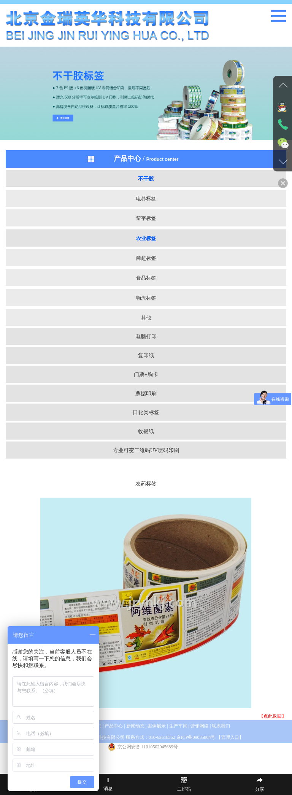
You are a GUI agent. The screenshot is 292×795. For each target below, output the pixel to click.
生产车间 (178, 726)
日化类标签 (146, 412)
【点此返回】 (272, 716)
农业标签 (146, 238)
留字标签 (146, 218)
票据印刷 (146, 393)
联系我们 (221, 726)
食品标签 (146, 278)
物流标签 (146, 298)
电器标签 (146, 198)
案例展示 (157, 726)
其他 (146, 318)
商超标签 (146, 258)
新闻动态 (135, 726)
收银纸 (146, 431)
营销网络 (199, 726)
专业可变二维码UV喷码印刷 (146, 450)
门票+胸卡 (146, 374)
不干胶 (146, 179)
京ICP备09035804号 (196, 737)
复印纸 (146, 355)
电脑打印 (146, 336)
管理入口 (230, 737)
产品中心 (114, 726)
